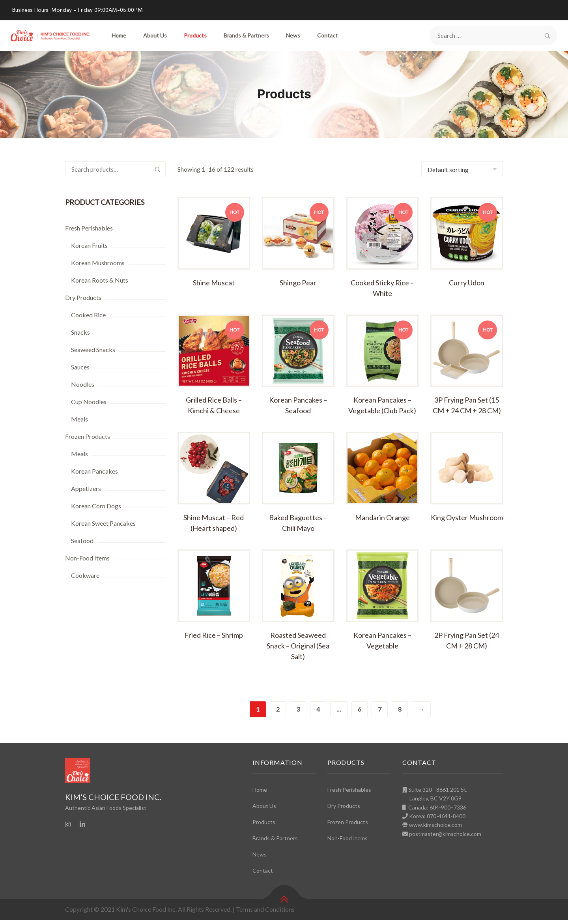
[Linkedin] (82, 824)
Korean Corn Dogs (96, 506)
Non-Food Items (87, 558)
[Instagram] (68, 824)
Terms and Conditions (265, 909)
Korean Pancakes (94, 471)
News (293, 35)
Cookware (85, 575)
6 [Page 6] (359, 709)
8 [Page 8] (400, 709)
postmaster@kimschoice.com (445, 833)
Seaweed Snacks (93, 349)
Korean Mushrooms (98, 262)
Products (195, 35)
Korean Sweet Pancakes (103, 523)
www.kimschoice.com (435, 824)
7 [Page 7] (379, 709)
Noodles (82, 384)
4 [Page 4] (318, 709)
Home (119, 35)
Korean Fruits (89, 245)
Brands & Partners (246, 35)
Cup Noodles (88, 401)
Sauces (80, 367)
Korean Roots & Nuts (99, 280)
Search (158, 169)
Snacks (80, 332)
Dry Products (83, 297)
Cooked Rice (88, 315)
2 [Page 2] (278, 709)
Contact (327, 35)
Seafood (82, 540)
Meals (79, 419)
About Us (155, 35)
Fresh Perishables (89, 228)
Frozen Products (87, 436)
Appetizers (86, 488)
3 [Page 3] (298, 709)
